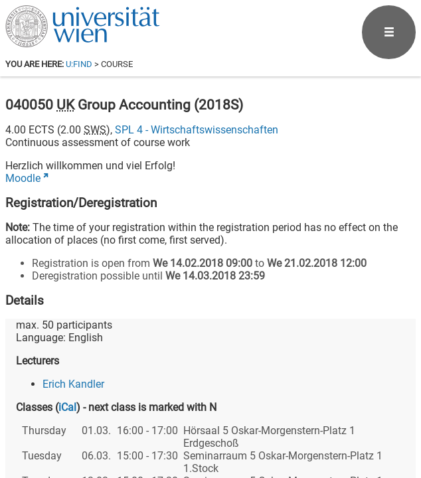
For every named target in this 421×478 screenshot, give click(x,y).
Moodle (23, 178)
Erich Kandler (73, 384)
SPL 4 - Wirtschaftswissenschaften (196, 129)
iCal (67, 407)
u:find (79, 64)
